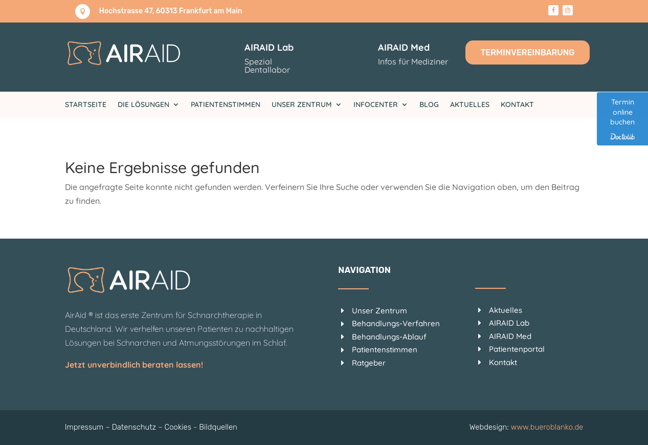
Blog (429, 105)
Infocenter (375, 105)
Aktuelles (469, 105)
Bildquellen (218, 427)
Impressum (84, 427)
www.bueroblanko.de (547, 427)
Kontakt (517, 105)
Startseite (85, 105)
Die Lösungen (143, 105)
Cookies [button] (177, 427)
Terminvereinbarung (528, 52)
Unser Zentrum (302, 105)
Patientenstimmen (225, 105)
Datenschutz (134, 427)
